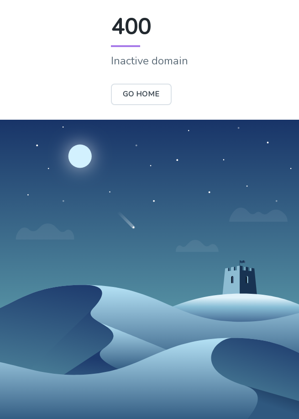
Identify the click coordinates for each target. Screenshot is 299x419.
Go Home (141, 94)
